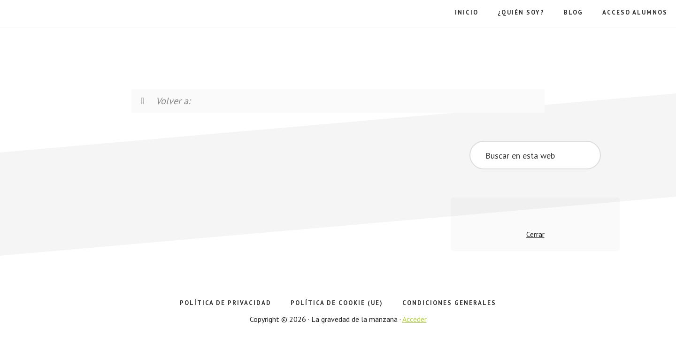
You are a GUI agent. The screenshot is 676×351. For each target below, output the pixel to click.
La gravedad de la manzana (58, 46)
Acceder (414, 319)
